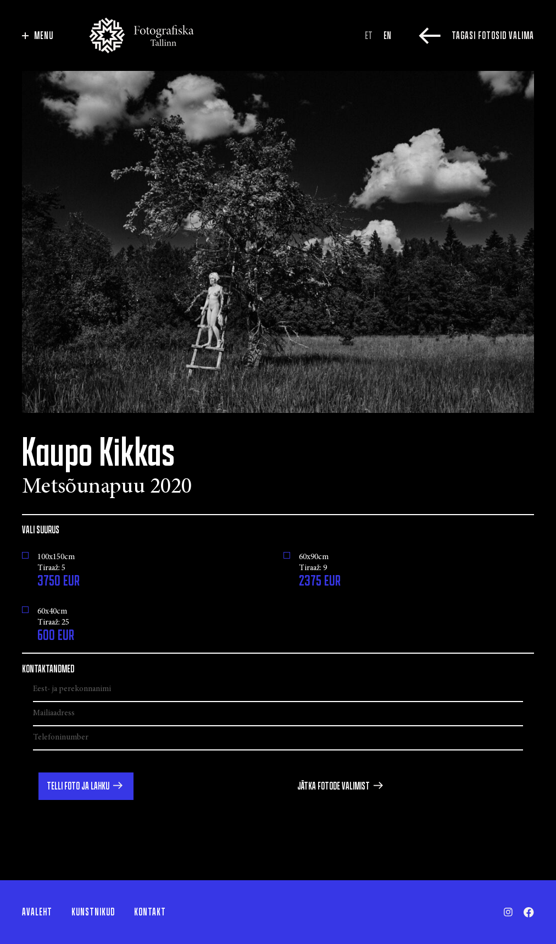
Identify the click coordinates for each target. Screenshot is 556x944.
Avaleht (37, 912)
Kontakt (150, 912)
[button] (86, 786)
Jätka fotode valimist (333, 786)
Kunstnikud (93, 912)
